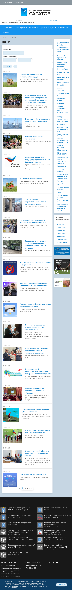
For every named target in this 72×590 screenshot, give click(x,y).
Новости (13, 37)
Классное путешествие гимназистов (34, 138)
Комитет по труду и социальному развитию (61, 101)
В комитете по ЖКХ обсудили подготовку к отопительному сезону (37, 453)
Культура (60, 117)
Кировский (61, 234)
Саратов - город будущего (63, 188)
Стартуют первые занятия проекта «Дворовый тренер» (35, 411)
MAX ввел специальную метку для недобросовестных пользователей (33, 285)
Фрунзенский (62, 242)
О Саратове (7, 28)
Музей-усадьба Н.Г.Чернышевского (62, 129)
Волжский (60, 225)
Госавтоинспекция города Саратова (63, 84)
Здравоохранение (63, 94)
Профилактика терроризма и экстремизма (62, 176)
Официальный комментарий (62, 154)
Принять (61, 584)
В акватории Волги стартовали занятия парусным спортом (37, 120)
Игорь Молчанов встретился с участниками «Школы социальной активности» (36, 350)
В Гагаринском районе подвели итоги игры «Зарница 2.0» (37, 431)
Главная (4, 37)
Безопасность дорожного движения (62, 64)
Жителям (53, 20)
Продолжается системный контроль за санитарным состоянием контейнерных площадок (35, 244)
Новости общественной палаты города (62, 140)
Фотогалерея (62, 28)
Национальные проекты (62, 135)
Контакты (6, 32)
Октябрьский (61, 239)
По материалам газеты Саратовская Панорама (62, 160)
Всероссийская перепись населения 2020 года (63, 71)
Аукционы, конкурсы (47, 28)
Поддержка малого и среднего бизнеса (61, 169)
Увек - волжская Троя (63, 201)
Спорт (59, 192)
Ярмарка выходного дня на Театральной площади (31, 76)
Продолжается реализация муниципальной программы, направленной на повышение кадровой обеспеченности (36, 99)
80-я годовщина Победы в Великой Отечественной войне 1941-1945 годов (63, 46)
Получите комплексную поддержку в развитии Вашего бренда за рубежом (37, 160)
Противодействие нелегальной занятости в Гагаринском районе (33, 221)
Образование (62, 150)
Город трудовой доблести (63, 78)
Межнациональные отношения (62, 121)
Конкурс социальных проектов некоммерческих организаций (63, 110)
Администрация (20, 28)
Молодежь (61, 124)
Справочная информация (13, 2)
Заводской (61, 231)
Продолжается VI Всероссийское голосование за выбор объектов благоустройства (38, 371)
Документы (33, 28)
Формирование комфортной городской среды (63, 207)
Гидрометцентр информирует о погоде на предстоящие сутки (35, 305)
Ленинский (61, 236)
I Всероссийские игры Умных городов (63, 57)
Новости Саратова (60, 146)
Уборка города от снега (62, 196)
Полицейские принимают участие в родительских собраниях (35, 390)
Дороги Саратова (60, 90)
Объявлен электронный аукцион (33, 474)
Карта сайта (14, 574)
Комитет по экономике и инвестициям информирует (35, 264)
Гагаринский (61, 228)
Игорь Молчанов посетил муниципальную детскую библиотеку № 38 (35, 327)
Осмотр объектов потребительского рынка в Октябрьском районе (35, 202)
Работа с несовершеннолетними (62, 183)
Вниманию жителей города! (31, 179)
